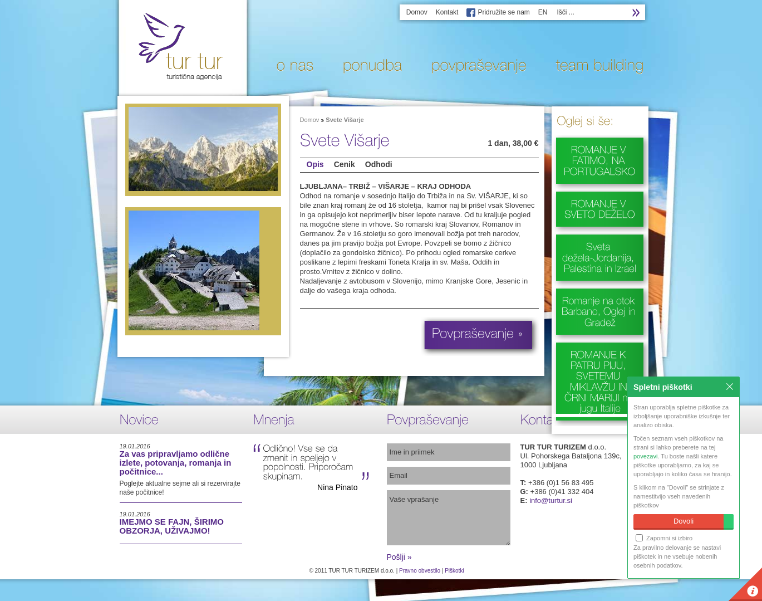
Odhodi (378, 164)
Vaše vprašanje (448, 517)
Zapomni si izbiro (664, 537)
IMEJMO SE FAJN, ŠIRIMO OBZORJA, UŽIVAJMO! (172, 526)
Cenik (344, 164)
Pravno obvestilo (419, 571)
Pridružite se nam (503, 12)
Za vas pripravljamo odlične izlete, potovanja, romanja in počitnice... (176, 462)
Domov (416, 12)
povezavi (645, 456)
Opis (315, 164)
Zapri (729, 386)
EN (543, 12)
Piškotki (454, 571)
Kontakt (447, 12)
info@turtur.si (550, 500)
